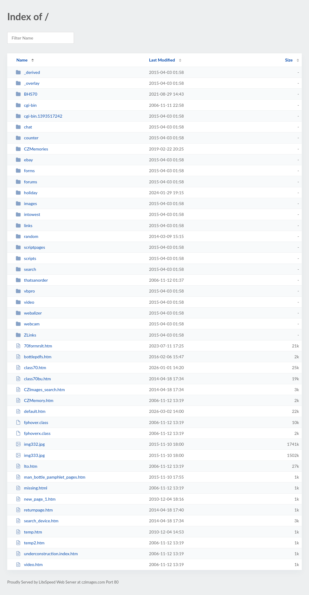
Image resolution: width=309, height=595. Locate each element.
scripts (26, 258)
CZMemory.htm (34, 400)
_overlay (28, 83)
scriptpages (30, 247)
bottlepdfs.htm (33, 356)
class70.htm (31, 367)
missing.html (31, 487)
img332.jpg (30, 444)
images (26, 203)
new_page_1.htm (36, 499)
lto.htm (26, 466)
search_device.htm (37, 520)
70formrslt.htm (34, 345)
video (25, 302)
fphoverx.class (33, 433)
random (27, 236)
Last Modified (162, 59)
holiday (26, 192)
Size (289, 59)
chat (24, 126)
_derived (28, 72)
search (26, 269)
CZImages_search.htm (40, 389)
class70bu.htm (33, 378)
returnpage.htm (34, 509)
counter (27, 137)
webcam (28, 323)
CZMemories (32, 148)
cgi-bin (26, 105)
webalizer (29, 312)
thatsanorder (32, 280)
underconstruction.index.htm (47, 553)
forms (25, 170)
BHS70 (26, 94)
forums (26, 181)
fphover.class (32, 422)
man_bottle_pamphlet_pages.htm (50, 476)
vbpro (25, 290)
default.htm (31, 411)
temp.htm (29, 531)
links (24, 225)
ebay (24, 159)
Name (21, 59)
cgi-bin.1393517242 (39, 116)
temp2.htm (30, 542)
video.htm (29, 564)
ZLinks (26, 334)
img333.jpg (30, 455)
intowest (28, 214)
